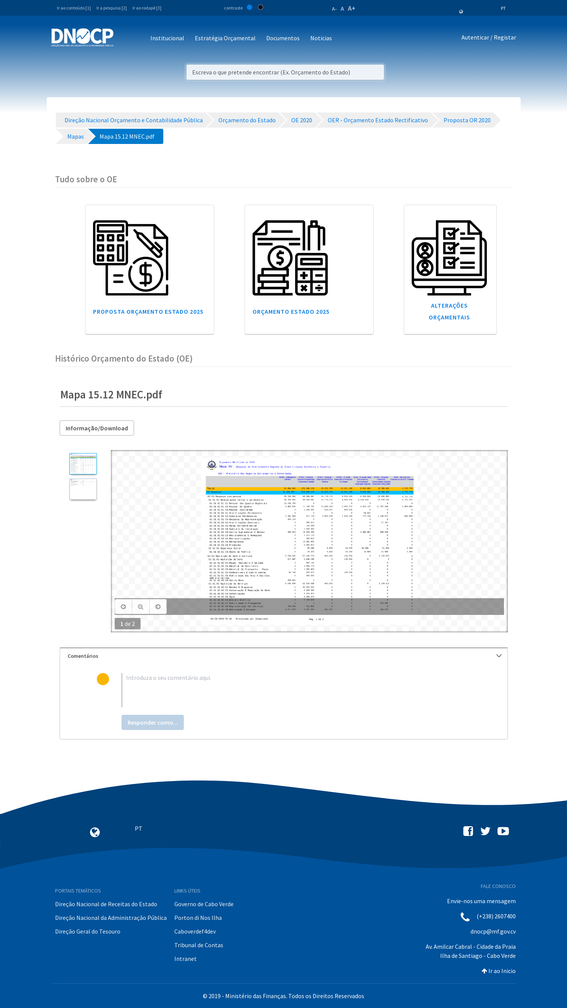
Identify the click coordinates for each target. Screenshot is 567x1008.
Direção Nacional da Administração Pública (111, 917)
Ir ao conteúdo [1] (74, 8)
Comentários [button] (285, 656)
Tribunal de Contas (198, 945)
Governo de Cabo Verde (204, 904)
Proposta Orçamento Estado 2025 (148, 311)
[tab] (283, 656)
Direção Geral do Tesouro (87, 931)
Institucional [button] (167, 38)
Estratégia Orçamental (225, 38)
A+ (351, 8)
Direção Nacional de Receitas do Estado (106, 904)
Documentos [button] (283, 38)
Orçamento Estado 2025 (291, 311)
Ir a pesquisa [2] (111, 8)
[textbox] (296, 690)
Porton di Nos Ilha (198, 917)
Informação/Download (97, 428)
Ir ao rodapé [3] (147, 8)
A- (334, 8)
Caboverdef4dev (195, 931)
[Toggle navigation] (124, 38)
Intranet (185, 958)
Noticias (321, 38)
